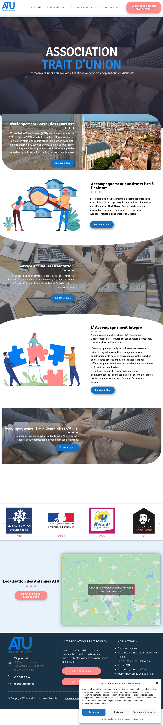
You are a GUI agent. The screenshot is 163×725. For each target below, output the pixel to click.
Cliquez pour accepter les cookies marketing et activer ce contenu (111, 589)
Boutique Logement (128, 648)
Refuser (118, 712)
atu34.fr (31, 714)
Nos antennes (82, 6)
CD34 (102, 536)
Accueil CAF (124, 665)
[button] (156, 683)
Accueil (36, 6)
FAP (143, 536)
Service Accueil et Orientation (134, 661)
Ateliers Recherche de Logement (135, 673)
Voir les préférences (145, 712)
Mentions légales (73, 714)
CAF (19, 536)
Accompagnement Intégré (132, 669)
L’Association (56, 6)
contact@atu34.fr (24, 700)
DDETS (61, 536)
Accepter (94, 712)
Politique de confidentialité (107, 719)
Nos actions (108, 6)
